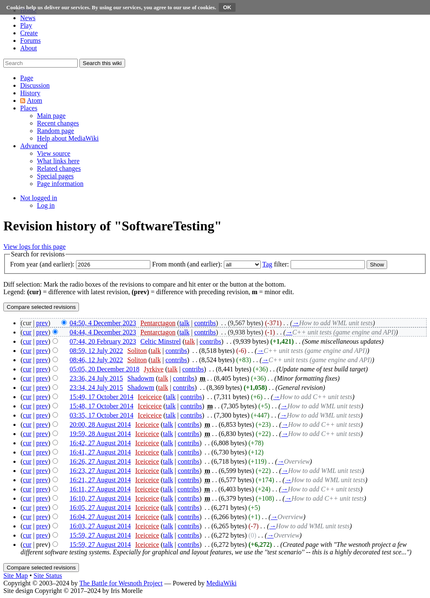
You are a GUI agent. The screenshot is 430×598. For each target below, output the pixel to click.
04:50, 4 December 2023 (103, 322)
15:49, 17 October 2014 (102, 396)
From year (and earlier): (42, 264)
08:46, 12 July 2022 (96, 359)
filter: (275, 264)
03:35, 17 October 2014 (102, 415)
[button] (26, 77)
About (28, 48)
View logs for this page (34, 246)
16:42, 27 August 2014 (100, 443)
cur (27, 332)
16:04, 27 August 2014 (100, 516)
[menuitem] (51, 115)
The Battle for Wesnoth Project (121, 583)
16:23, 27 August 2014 (100, 470)
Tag (267, 264)
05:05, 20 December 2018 (104, 369)
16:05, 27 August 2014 (100, 507)
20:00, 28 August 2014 (100, 424)
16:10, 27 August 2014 (100, 498)
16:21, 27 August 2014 (100, 479)
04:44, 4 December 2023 (103, 332)
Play (26, 25)
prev (42, 322)
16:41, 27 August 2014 (100, 452)
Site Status (48, 575)
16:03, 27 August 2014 (100, 526)
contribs (205, 322)
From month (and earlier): (187, 264)
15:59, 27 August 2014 (100, 535)
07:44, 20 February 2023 (103, 341)
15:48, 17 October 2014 (102, 406)
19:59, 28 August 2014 (100, 433)
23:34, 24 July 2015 (96, 387)
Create (29, 33)
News (27, 17)
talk (184, 322)
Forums (30, 40)
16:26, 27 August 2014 (100, 461)
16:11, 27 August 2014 (100, 489)
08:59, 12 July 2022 (96, 350)
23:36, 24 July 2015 (96, 378)
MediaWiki (221, 583)
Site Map (15, 575)
